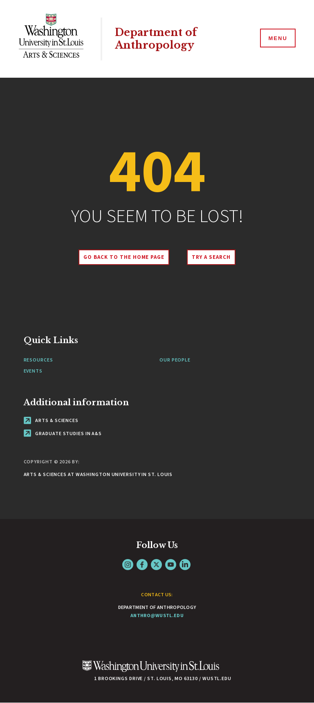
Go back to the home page (123, 257)
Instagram (128, 564)
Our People (175, 360)
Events (33, 371)
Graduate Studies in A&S (63, 433)
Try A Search (211, 257)
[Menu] (277, 38)
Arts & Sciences (51, 420)
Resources (38, 360)
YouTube (171, 564)
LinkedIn (185, 564)
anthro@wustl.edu (157, 615)
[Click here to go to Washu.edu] (151, 670)
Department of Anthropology (156, 39)
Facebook (142, 564)
